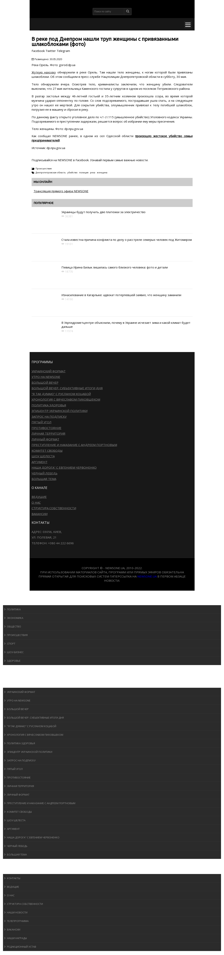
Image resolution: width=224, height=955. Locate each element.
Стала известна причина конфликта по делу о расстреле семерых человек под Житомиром (126, 240)
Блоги (11, 862)
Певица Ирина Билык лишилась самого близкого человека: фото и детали (114, 267)
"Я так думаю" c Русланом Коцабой (61, 394)
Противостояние (46, 428)
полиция (83, 172)
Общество (14, 626)
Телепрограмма (18, 921)
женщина (102, 172)
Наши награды (17, 938)
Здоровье (13, 660)
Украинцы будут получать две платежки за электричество (103, 212)
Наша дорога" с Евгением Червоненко (64, 467)
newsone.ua (147, 576)
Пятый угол (41, 422)
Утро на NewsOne (46, 377)
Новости (13, 601)
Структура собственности (54, 508)
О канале (13, 870)
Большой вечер (45, 382)
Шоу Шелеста (43, 456)
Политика (14, 609)
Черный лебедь (44, 473)
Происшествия (44, 168)
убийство (72, 172)
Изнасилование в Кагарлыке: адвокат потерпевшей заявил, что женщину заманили (121, 295)
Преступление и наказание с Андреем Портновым (74, 445)
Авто (10, 676)
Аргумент (40, 462)
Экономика (15, 618)
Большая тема (44, 479)
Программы (15, 684)
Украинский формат (49, 371)
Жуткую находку (44, 72)
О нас (36, 502)
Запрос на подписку (49, 416)
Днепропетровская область (51, 172)
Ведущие (39, 497)
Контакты (13, 878)
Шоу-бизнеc (15, 652)
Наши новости (17, 912)
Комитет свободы (47, 451)
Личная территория (48, 433)
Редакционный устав (21, 946)
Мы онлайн (43, 181)
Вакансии (40, 514)
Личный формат (45, 439)
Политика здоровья (49, 405)
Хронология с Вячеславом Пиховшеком (66, 399)
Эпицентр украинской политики (59, 411)
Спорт (11, 643)
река (92, 172)
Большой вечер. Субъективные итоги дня (67, 388)
